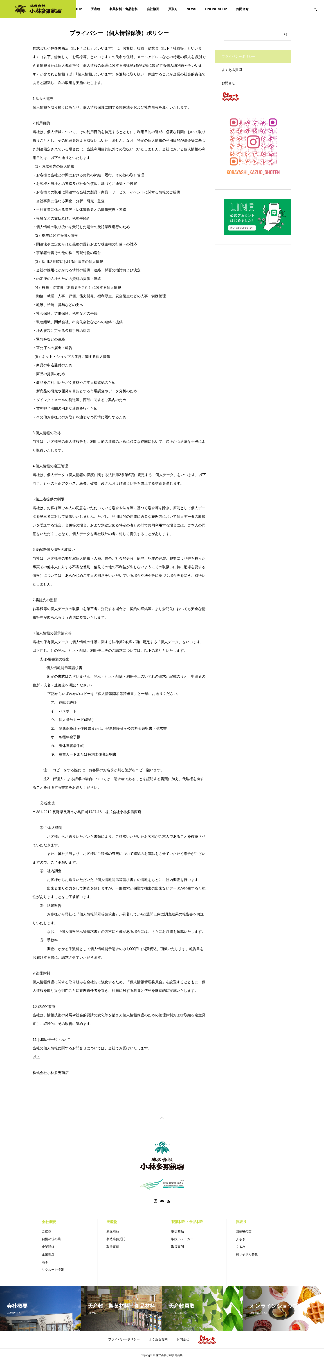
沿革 (45, 1262)
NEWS (191, 9)
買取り (173, 9)
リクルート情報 (53, 1269)
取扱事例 (112, 1246)
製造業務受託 (115, 1239)
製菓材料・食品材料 (123, 9)
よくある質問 (234, 73)
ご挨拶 (46, 1231)
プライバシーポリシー (124, 1339)
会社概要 (153, 9)
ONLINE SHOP (216, 9)
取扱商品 (112, 1231)
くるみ (240, 1246)
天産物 (95, 9)
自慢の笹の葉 (51, 1239)
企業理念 (48, 1254)
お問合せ (242, 9)
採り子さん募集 (247, 1254)
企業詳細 (48, 1246)
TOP (79, 9)
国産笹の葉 (244, 1231)
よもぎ (240, 1239)
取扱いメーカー (182, 1239)
